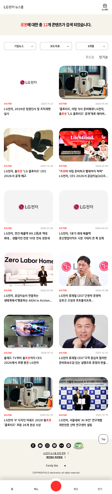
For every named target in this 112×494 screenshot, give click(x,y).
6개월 (91, 46)
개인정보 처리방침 (54, 457)
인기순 (103, 57)
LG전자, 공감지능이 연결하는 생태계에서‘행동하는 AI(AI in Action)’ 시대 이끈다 (28, 300)
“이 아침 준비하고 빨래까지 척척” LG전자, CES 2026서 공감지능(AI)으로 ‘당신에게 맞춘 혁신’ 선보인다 (83, 176)
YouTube (40, 445)
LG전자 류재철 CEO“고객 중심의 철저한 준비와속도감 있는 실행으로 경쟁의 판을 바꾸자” (83, 362)
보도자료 (55, 46)
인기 (100, 489)
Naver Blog (54, 445)
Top (103, 439)
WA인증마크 (78, 445)
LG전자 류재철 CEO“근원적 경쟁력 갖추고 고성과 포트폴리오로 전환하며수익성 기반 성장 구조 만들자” (81, 300)
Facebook (33, 445)
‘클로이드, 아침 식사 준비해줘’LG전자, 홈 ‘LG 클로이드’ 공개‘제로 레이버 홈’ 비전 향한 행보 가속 (81, 113)
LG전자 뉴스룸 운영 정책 (54, 453)
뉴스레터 (105, 9)
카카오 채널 (68, 445)
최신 (76, 489)
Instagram (47, 445)
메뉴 (36, 489)
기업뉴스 (19, 46)
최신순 (90, 57)
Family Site (55, 465)
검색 (56, 486)
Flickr (61, 445)
